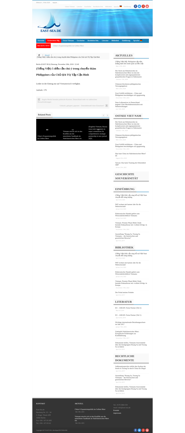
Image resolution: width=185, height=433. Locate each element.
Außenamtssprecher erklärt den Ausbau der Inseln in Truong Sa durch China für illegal (130, 367)
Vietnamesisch (66, 84)
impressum (117, 413)
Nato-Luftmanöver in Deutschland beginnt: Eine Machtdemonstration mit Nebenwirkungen (129, 104)
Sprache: (118, 6)
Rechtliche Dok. (98, 6)
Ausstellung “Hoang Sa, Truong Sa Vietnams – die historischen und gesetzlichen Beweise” (127, 236)
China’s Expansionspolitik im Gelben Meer (68, 46)
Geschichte (87, 6)
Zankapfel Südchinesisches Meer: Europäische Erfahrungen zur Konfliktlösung (127, 333)
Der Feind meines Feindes (124, 292)
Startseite (41, 40)
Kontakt (116, 410)
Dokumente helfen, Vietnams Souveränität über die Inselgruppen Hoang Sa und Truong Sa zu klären (131, 345)
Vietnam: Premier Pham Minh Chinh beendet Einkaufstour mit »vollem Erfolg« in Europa (131, 225)
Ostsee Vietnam (70, 6)
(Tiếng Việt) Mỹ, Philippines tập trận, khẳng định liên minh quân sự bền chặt (129, 63)
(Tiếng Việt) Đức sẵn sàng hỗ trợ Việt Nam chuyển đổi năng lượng (131, 196)
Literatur (79, 6)
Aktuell (47, 55)
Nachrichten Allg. (53, 40)
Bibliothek (108, 6)
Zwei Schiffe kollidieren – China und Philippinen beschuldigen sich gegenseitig (130, 94)
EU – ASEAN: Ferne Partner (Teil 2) (128, 308)
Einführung (127, 6)
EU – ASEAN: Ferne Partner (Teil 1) (128, 315)
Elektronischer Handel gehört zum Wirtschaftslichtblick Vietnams (127, 215)
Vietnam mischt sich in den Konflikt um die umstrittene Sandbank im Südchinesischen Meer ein (92, 418)
